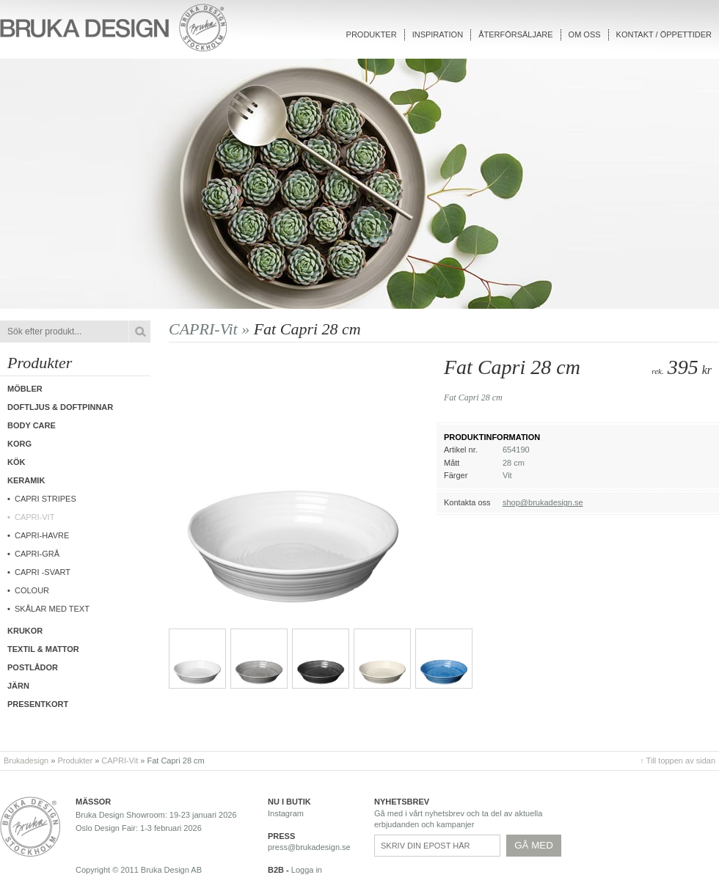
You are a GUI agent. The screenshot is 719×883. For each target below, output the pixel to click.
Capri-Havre (42, 535)
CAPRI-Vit (34, 517)
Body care (31, 425)
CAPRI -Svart (42, 572)
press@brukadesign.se (309, 847)
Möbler (25, 388)
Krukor (25, 630)
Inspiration (437, 34)
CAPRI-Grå (37, 553)
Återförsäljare (515, 34)
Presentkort (37, 704)
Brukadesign (26, 760)
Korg (19, 443)
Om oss (585, 34)
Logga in (306, 869)
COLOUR (32, 590)
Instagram (286, 813)
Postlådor (32, 667)
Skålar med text (52, 608)
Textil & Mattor (43, 649)
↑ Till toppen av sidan (677, 760)
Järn (18, 685)
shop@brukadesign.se (543, 502)
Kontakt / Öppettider (664, 34)
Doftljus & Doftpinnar (60, 407)
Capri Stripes (45, 498)
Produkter (371, 34)
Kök (16, 462)
